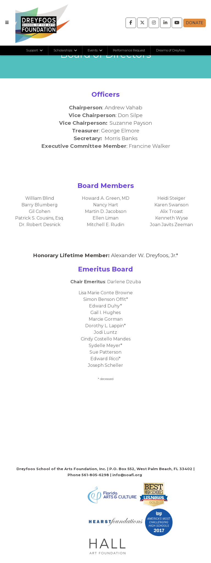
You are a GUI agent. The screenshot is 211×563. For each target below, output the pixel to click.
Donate (194, 22)
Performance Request (129, 50)
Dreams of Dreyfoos (170, 50)
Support (32, 50)
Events (93, 50)
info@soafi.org (127, 475)
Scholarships (63, 50)
